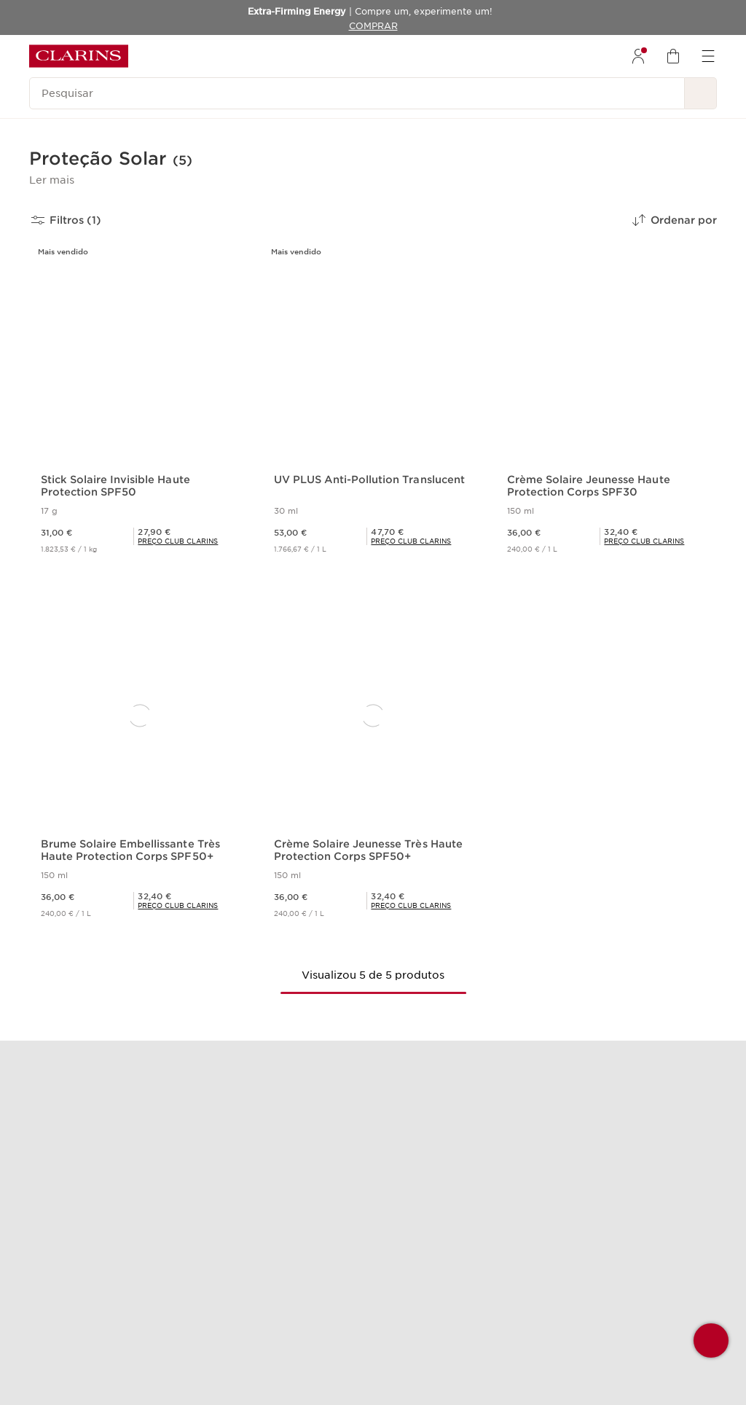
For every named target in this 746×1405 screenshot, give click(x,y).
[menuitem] (638, 56)
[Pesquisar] (357, 93)
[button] (51, 180)
